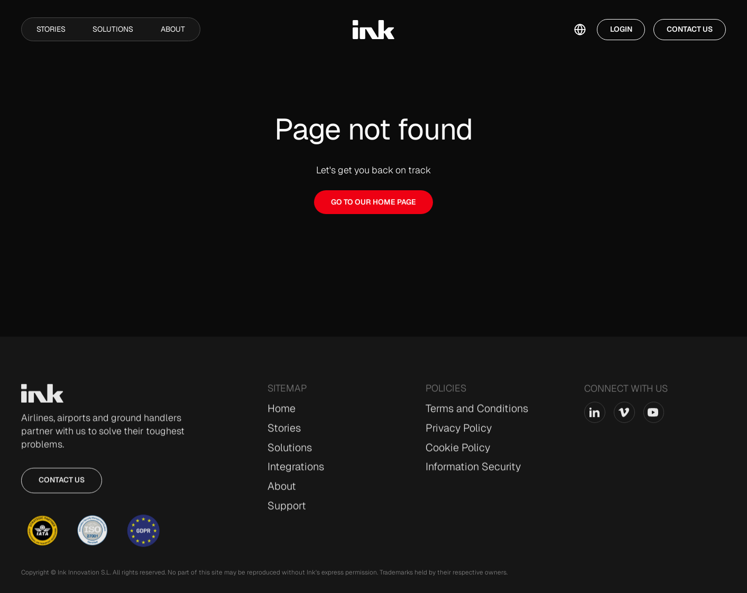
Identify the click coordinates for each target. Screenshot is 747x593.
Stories (51, 29)
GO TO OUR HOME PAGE (373, 202)
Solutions (113, 29)
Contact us (62, 484)
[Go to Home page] (42, 397)
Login (621, 29)
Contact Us (690, 29)
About (173, 29)
